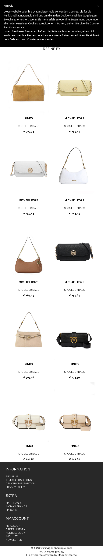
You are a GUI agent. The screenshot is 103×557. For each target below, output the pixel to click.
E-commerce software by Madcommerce (51, 555)
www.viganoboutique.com (56, 548)
